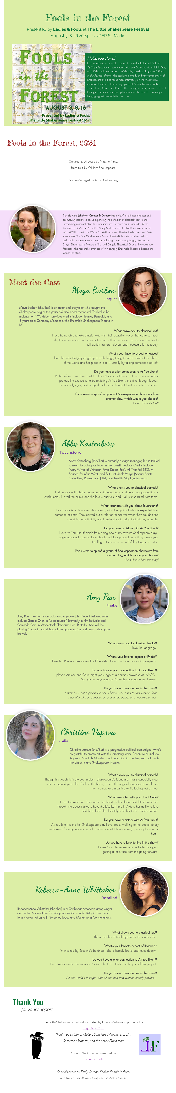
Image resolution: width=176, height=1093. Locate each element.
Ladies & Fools (93, 1059)
